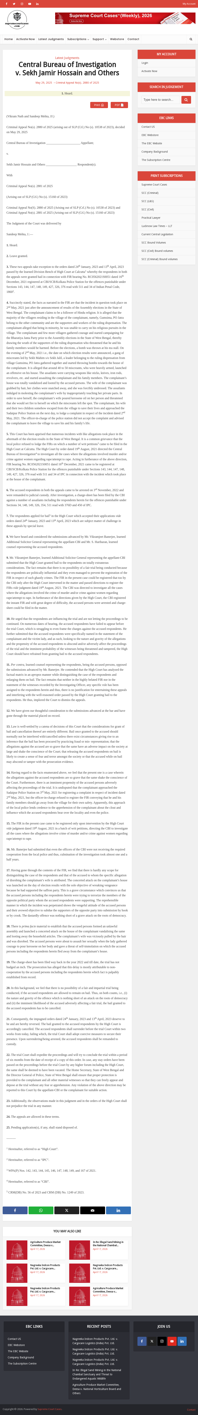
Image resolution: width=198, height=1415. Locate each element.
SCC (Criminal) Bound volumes (160, 259)
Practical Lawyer (151, 217)
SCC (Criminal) (150, 192)
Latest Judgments (51, 39)
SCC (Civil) (148, 209)
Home (8, 39)
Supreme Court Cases (154, 184)
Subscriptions (76, 39)
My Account (189, 3)
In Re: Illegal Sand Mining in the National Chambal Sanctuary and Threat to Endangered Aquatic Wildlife (96, 1374)
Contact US (148, 126)
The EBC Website (152, 143)
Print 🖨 (99, 105)
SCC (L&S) (148, 201)
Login (145, 62)
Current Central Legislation (157, 234)
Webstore (117, 39)
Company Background (155, 151)
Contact (133, 39)
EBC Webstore (150, 135)
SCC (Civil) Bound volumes (157, 250)
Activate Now (25, 39)
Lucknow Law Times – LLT (157, 226)
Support (98, 39)
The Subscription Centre (156, 159)
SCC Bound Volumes (154, 242)
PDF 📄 (119, 105)
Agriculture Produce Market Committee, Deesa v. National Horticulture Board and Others (96, 1389)
